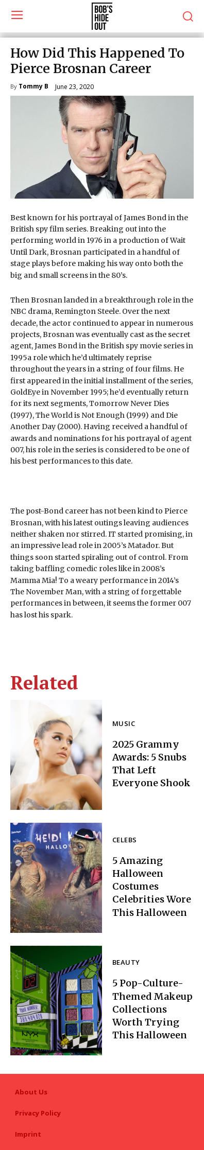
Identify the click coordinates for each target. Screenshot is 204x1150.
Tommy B (33, 87)
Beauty (126, 963)
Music (123, 724)
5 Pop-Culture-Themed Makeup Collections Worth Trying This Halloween (152, 1009)
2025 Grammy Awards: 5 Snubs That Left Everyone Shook (151, 763)
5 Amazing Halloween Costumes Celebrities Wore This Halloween (151, 886)
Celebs (124, 840)
